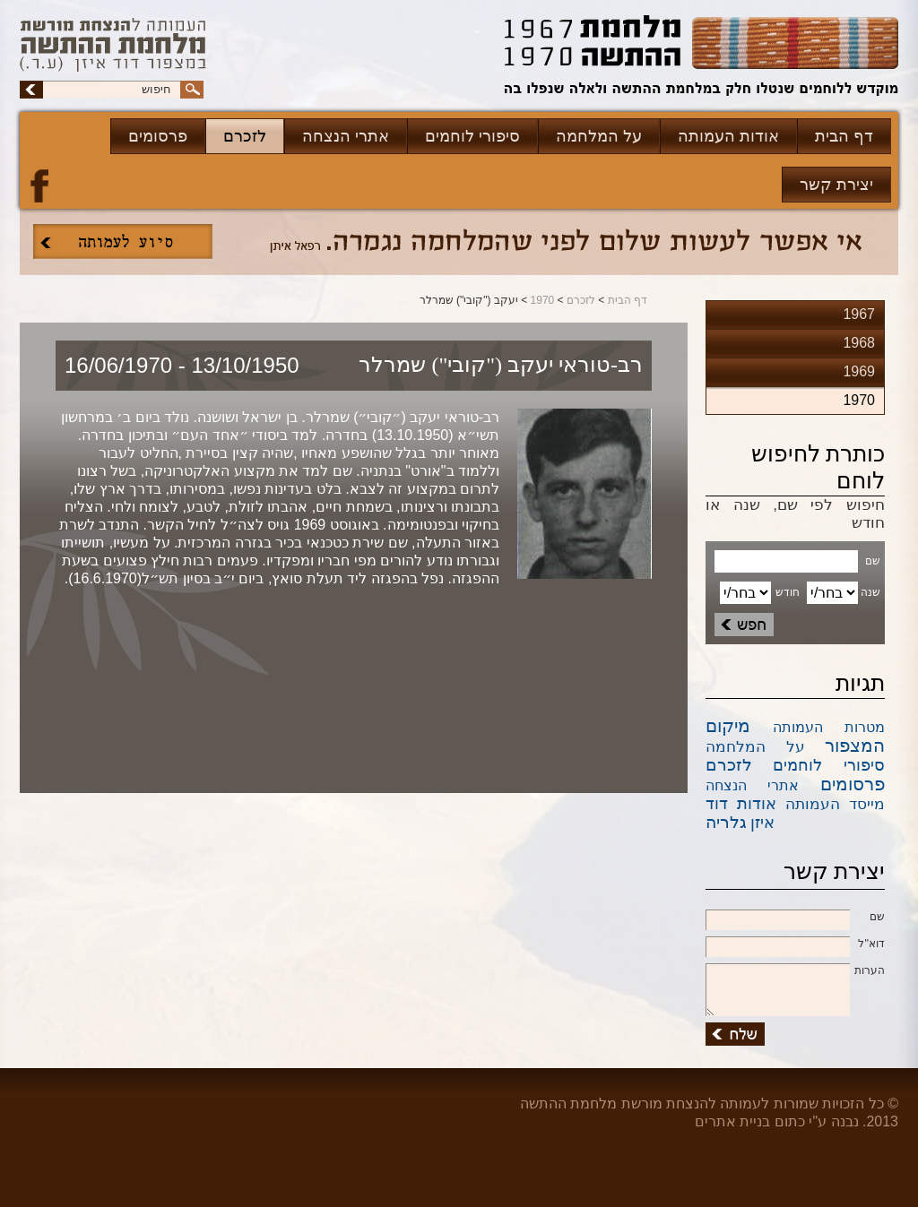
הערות (795, 971)
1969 (859, 371)
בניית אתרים (732, 1121)
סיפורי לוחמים (472, 136)
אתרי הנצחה (345, 136)
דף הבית (844, 136)
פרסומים (157, 136)
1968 (859, 342)
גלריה (726, 822)
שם (795, 918)
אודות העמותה (728, 136)
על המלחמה (599, 136)
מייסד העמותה (835, 804)
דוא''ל (795, 944)
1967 (859, 314)
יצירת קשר (836, 185)
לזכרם (244, 136)
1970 (543, 300)
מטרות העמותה (829, 727)
